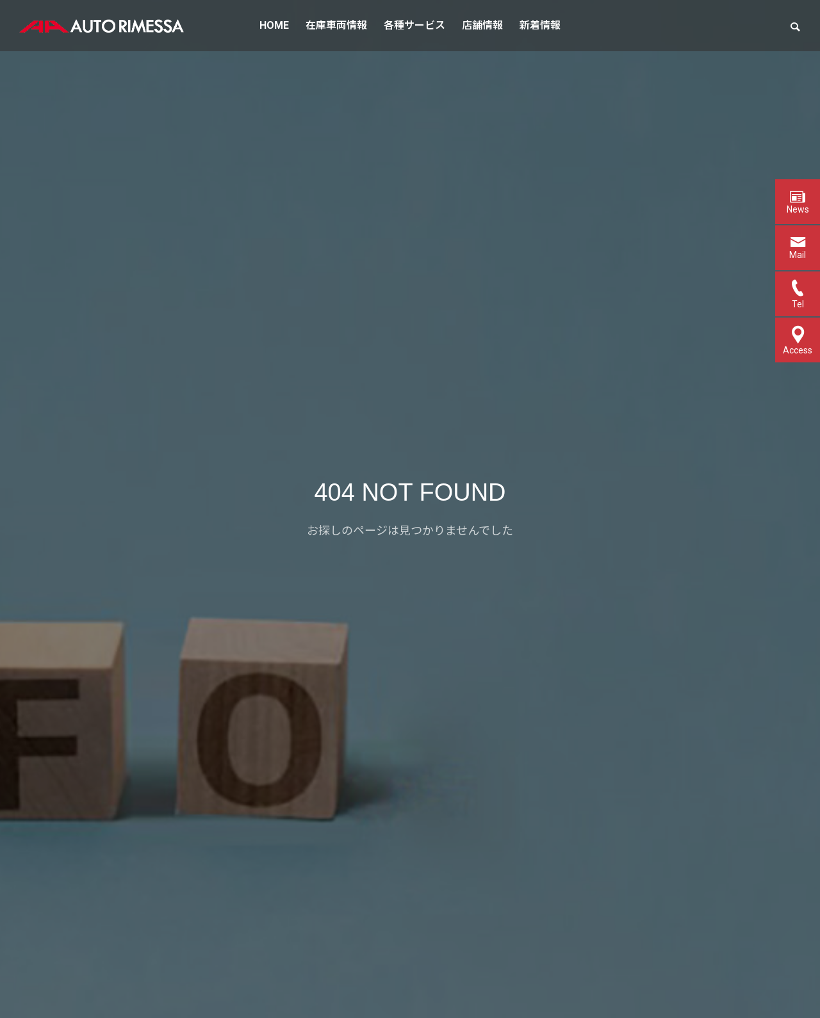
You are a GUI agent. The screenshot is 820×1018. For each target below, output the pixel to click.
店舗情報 (482, 25)
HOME (274, 25)
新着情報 (540, 25)
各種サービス (414, 25)
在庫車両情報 (336, 25)
